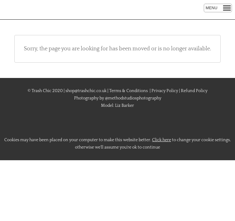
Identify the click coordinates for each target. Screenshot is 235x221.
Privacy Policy (164, 90)
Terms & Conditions (128, 90)
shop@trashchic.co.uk (85, 90)
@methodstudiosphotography (133, 98)
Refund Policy (194, 90)
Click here (161, 140)
